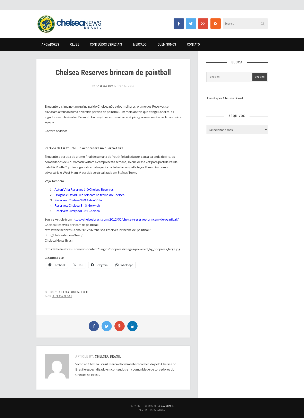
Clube (74, 44)
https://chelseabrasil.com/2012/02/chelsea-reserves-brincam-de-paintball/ (126, 219)
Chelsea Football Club (74, 292)
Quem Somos (167, 44)
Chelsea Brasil (106, 85)
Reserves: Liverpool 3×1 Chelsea (77, 211)
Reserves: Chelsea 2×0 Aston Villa (78, 200)
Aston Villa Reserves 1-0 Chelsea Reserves (84, 189)
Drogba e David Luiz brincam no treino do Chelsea (89, 195)
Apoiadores (50, 44)
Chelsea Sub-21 (62, 296)
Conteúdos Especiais (106, 44)
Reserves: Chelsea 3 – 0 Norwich (77, 205)
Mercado (140, 44)
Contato (193, 44)
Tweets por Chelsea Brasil (224, 98)
